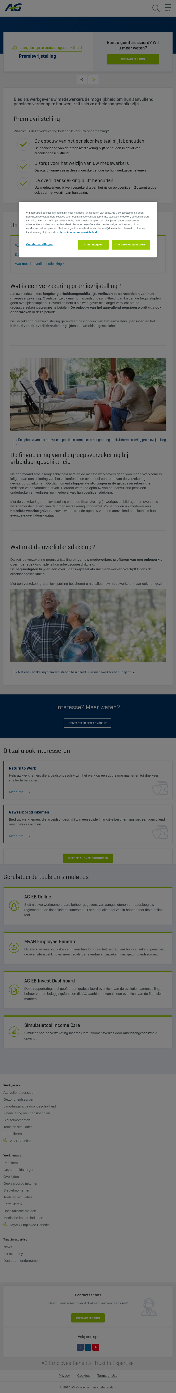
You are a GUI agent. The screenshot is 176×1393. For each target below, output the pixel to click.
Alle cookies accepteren (131, 244)
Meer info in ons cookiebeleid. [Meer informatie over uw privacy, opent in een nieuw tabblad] (78, 232)
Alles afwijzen (93, 244)
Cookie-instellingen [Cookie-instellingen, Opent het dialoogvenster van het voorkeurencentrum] (39, 244)
